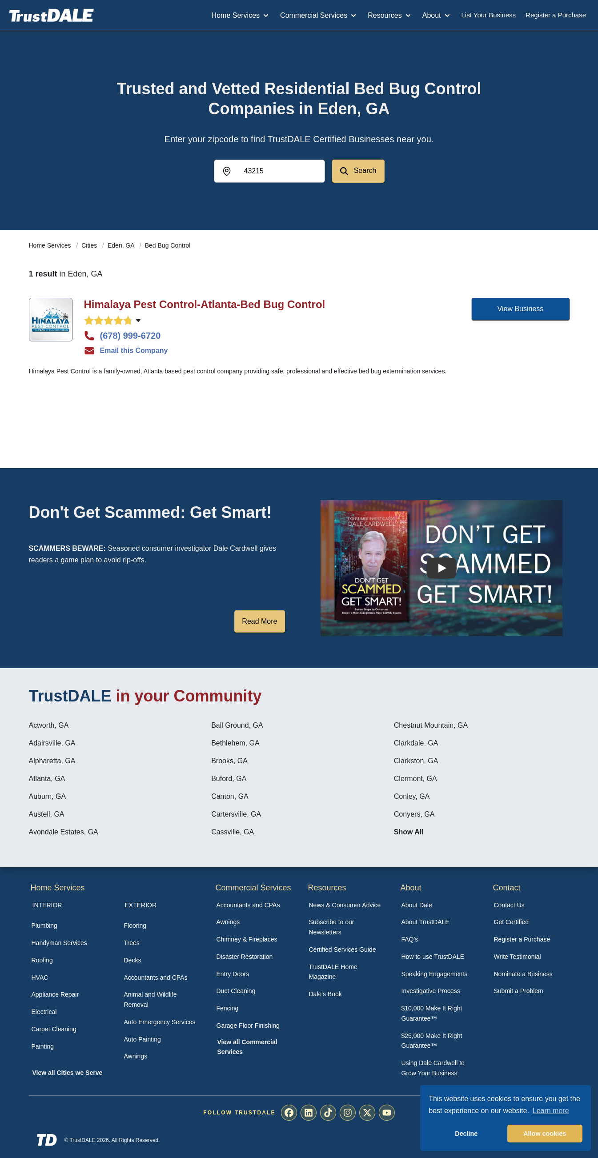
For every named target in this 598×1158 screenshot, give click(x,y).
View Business (521, 309)
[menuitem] (68, 926)
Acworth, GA (49, 725)
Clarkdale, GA (416, 743)
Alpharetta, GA (52, 761)
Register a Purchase (556, 15)
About (437, 15)
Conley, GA (412, 796)
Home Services (241, 15)
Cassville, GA (232, 832)
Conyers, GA (414, 814)
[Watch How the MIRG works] (441, 568)
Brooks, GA (229, 761)
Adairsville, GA (52, 743)
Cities (90, 245)
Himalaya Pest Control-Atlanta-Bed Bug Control (204, 304)
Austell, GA (46, 814)
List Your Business (489, 15)
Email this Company (126, 350)
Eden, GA (122, 245)
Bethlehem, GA (235, 743)
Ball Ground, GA (237, 725)
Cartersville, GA (236, 814)
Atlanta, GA (47, 778)
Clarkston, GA (416, 761)
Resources (390, 15)
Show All (409, 832)
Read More (259, 621)
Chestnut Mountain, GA (431, 725)
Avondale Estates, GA (63, 832)
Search (358, 171)
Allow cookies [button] (544, 1133)
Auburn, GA (47, 796)
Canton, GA (230, 796)
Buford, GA (228, 778)
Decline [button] (466, 1133)
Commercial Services (319, 15)
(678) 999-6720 (122, 335)
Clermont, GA (415, 778)
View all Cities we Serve (67, 1072)
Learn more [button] (551, 1110)
